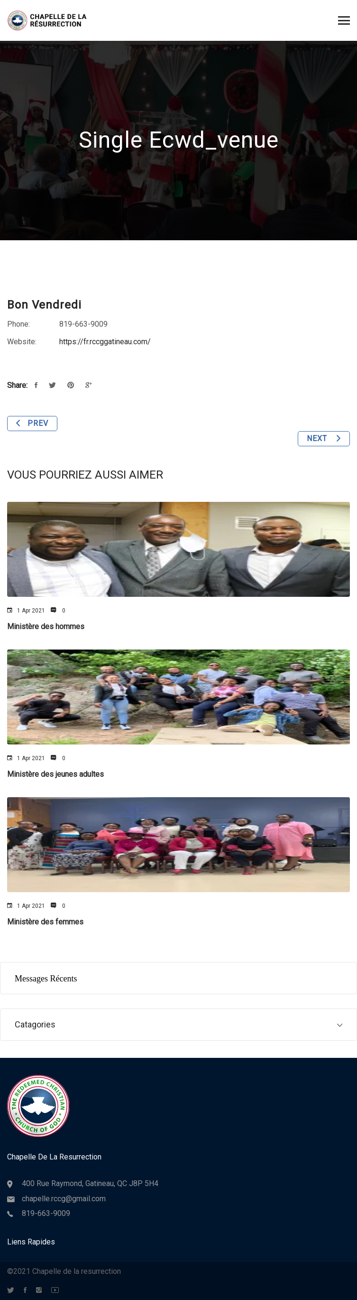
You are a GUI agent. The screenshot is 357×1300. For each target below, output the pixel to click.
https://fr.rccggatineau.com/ (105, 341)
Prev (32, 423)
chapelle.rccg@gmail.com (64, 1198)
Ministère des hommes (45, 626)
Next (324, 438)
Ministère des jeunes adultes (55, 774)
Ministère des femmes (45, 921)
